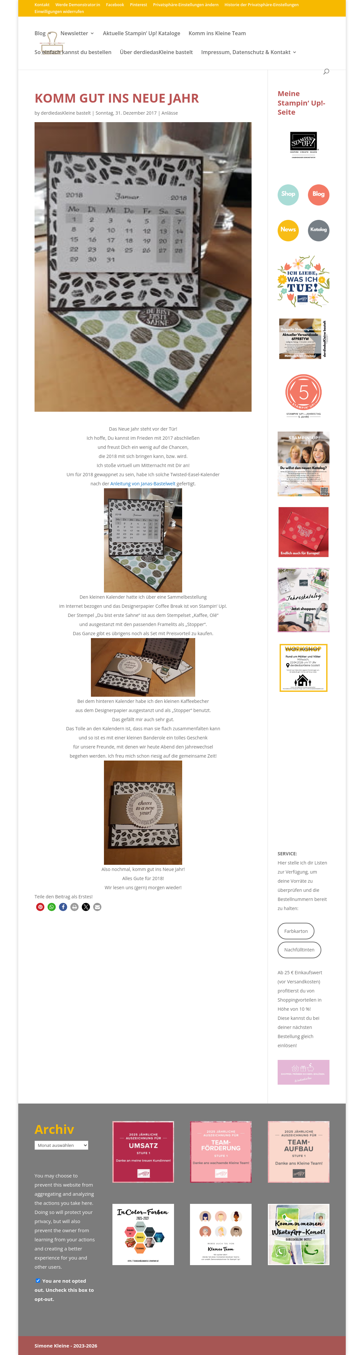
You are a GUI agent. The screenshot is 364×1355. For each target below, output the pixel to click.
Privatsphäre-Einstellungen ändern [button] (186, 5)
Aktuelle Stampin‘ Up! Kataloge (141, 34)
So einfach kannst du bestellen (73, 53)
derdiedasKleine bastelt (66, 113)
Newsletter (74, 34)
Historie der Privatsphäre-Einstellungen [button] (262, 5)
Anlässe (170, 113)
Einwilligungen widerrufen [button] (59, 12)
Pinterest (138, 5)
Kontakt (42, 5)
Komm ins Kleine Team (217, 34)
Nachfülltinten (299, 950)
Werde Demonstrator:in (77, 5)
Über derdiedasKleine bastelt (156, 53)
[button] (40, 907)
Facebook (115, 5)
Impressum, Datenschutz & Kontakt (246, 53)
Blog (40, 34)
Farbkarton (296, 931)
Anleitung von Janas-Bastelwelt (143, 483)
